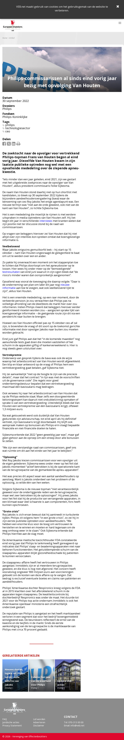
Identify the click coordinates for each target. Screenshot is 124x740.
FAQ (4, 719)
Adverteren (39, 722)
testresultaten (11, 272)
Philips (7, 109)
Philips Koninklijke (14, 117)
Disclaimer (38, 725)
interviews (45, 221)
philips (10, 125)
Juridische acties (10, 722)
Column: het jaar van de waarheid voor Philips (41, 680)
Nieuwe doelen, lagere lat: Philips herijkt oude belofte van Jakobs (15, 677)
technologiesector (17, 128)
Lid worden (39, 719)
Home (4, 38)
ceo (7, 131)
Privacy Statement (12, 725)
